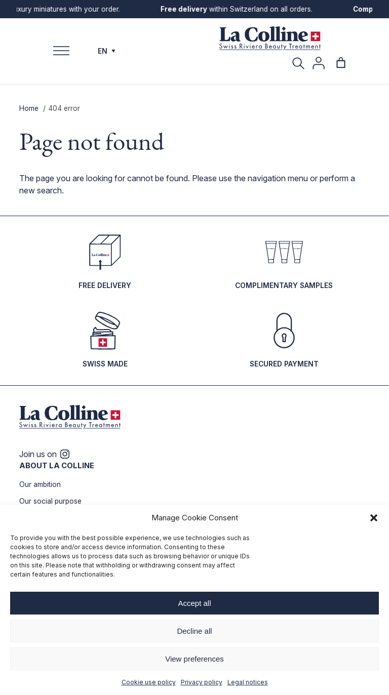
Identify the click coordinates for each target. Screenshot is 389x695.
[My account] (319, 63)
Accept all (194, 603)
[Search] (298, 62)
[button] (374, 518)
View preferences (194, 659)
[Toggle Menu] (61, 51)
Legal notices (247, 682)
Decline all (194, 631)
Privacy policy (201, 682)
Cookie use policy (149, 682)
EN (106, 51)
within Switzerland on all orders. (240, 9)
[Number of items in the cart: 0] (341, 63)
